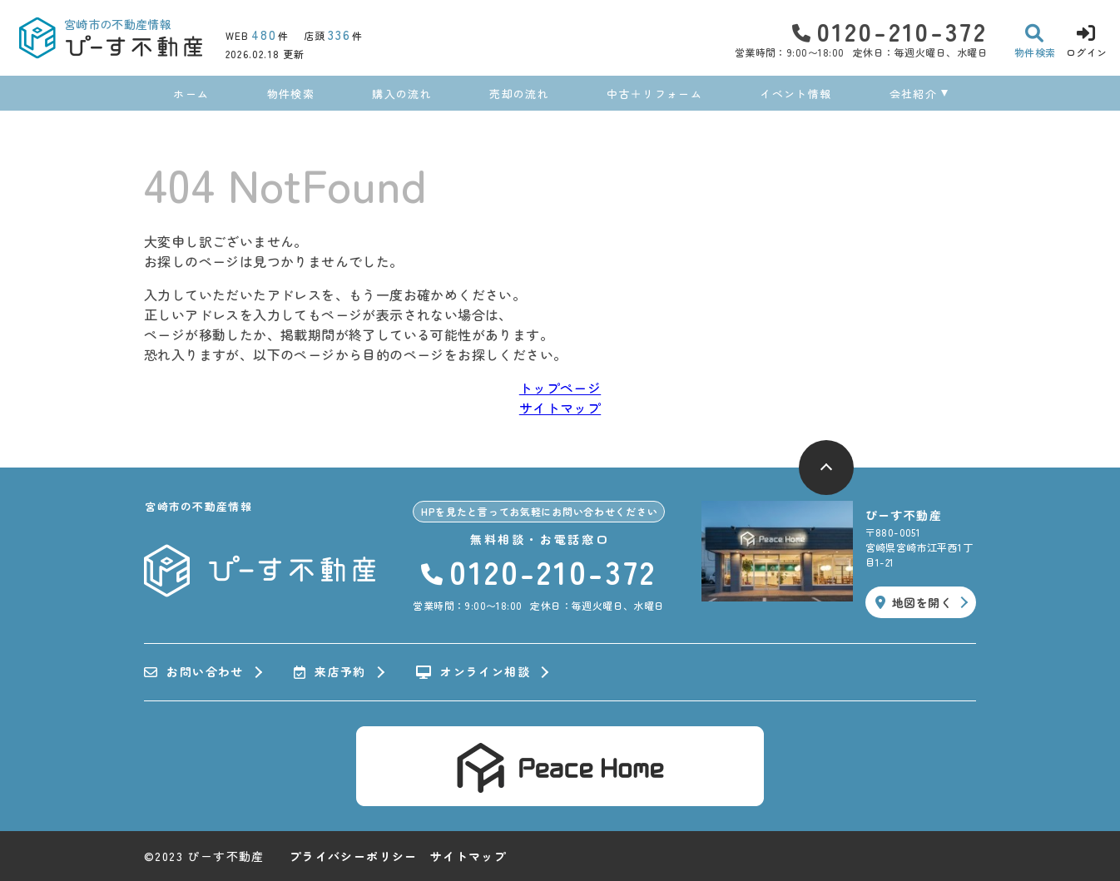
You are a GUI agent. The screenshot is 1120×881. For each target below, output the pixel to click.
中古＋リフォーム (654, 93)
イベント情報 (795, 93)
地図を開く (913, 602)
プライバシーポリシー (354, 856)
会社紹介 (913, 93)
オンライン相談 (473, 672)
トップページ (560, 388)
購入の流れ (402, 93)
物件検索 (291, 93)
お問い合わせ (194, 672)
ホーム (191, 93)
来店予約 (330, 672)
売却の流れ (519, 93)
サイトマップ (560, 408)
